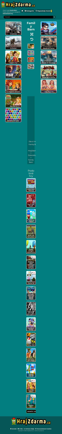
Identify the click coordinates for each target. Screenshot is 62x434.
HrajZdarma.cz (34, 151)
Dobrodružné (33, 155)
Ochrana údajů (29, 429)
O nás (20, 429)
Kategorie (29, 11)
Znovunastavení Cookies (43, 429)
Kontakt (13, 429)
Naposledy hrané (44, 11)
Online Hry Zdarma (39, 430)
